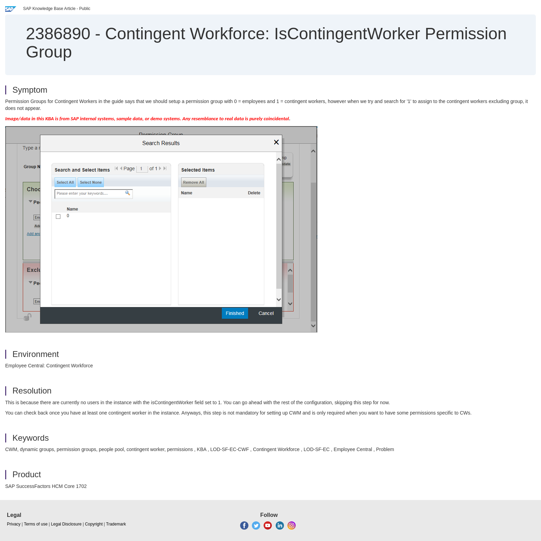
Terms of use (36, 524)
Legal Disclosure (66, 524)
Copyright (93, 524)
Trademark (116, 524)
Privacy (13, 524)
